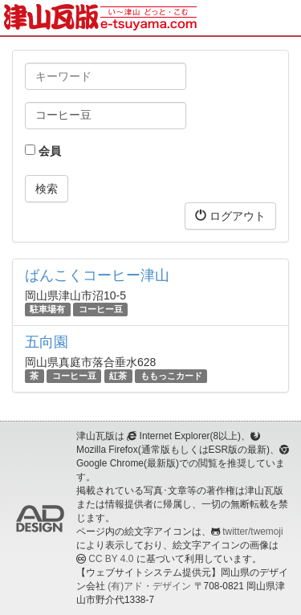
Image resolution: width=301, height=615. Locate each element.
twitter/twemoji (252, 531)
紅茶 (118, 376)
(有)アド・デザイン (149, 586)
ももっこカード (171, 376)
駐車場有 (47, 309)
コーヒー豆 (101, 309)
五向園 (46, 342)
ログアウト (230, 215)
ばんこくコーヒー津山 (97, 275)
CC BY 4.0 (110, 558)
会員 (43, 151)
